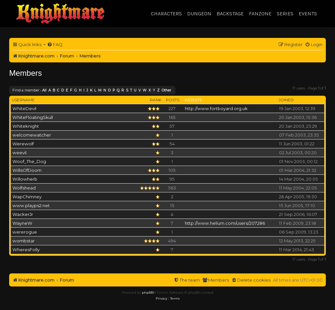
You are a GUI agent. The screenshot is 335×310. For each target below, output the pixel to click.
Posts (172, 99)
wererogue (24, 232)
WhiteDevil (24, 108)
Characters (166, 13)
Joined (286, 99)
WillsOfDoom (27, 170)
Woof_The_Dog (29, 161)
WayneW (22, 223)
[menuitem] (54, 44)
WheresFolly (26, 249)
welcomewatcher (31, 135)
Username (23, 99)
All (44, 90)
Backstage (230, 13)
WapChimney (27, 196)
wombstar (23, 240)
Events (308, 13)
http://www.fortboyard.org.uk (216, 108)
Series (285, 13)
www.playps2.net (31, 205)
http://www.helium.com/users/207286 (225, 223)
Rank (155, 99)
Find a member (25, 90)
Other (166, 90)
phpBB (147, 292)
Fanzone (260, 13)
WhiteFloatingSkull (32, 117)
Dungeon (199, 13)
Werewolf (23, 143)
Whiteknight (25, 126)
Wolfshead (24, 187)
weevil (19, 152)
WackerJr (22, 214)
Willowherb (24, 179)
